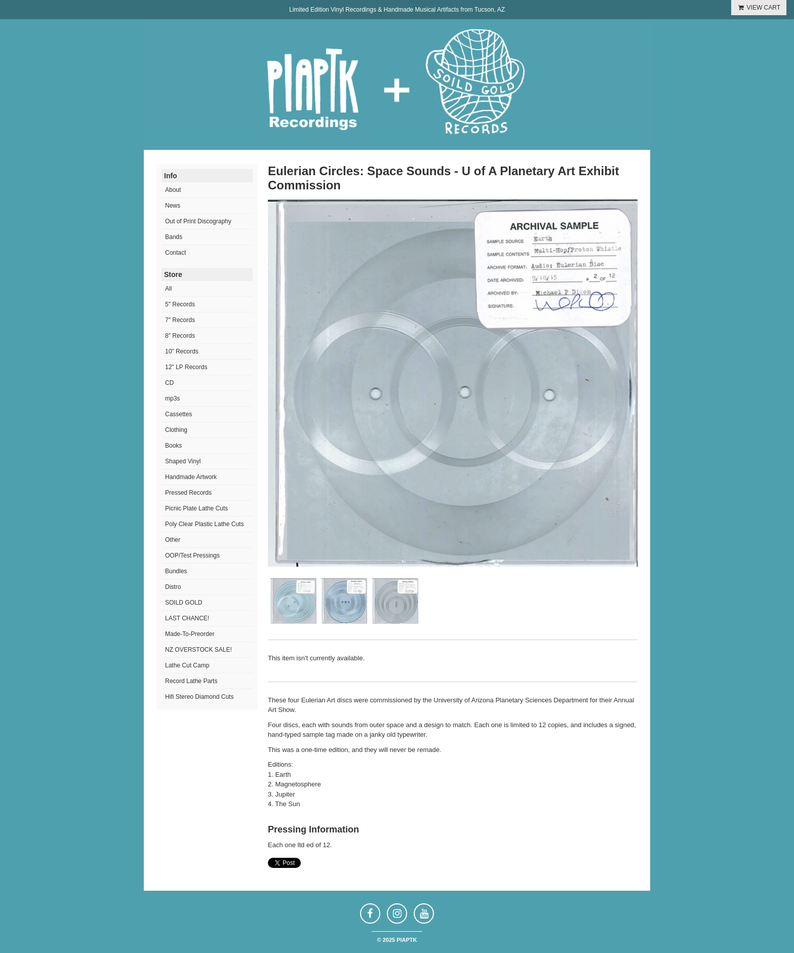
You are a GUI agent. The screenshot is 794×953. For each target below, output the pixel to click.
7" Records (180, 320)
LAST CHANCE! (187, 618)
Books (173, 445)
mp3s (172, 398)
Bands (173, 237)
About (173, 189)
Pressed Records (188, 492)
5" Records (180, 304)
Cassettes (178, 414)
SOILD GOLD (183, 602)
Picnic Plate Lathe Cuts (196, 508)
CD (169, 382)
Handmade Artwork (191, 477)
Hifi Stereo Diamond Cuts (199, 696)
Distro (173, 586)
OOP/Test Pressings (192, 555)
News (172, 205)
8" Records (180, 335)
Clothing (176, 429)
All (168, 288)
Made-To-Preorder (189, 634)
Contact (175, 252)
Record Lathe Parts (191, 681)
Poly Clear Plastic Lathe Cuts (204, 524)
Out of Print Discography (198, 221)
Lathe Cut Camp (187, 665)
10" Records (181, 351)
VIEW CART (758, 7)
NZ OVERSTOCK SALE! (198, 649)
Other (172, 539)
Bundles (176, 571)
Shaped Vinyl (183, 461)
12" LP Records (186, 367)
